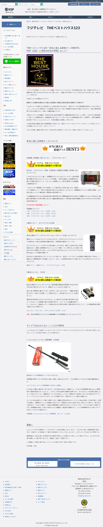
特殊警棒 (29, 414)
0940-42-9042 (41, 464)
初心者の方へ (9, 41)
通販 (31, 17)
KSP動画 (6, 253)
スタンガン (30, 310)
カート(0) (95, 4)
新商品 (7, 97)
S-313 (45, 285)
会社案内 (91, 17)
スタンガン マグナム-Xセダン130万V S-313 (50, 310)
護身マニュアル (8, 256)
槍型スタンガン (9, 91)
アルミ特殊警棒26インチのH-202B (43, 375)
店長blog (9, 123)
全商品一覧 (8, 101)
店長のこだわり (9, 120)
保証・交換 (8, 226)
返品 (6, 229)
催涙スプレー (31, 265)
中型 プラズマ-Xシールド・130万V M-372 (41, 213)
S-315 (76, 314)
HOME (7, 481)
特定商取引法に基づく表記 (13, 487)
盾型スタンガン (9, 88)
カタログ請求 (9, 232)
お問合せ (8, 50)
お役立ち (51, 17)
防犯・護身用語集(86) (11, 136)
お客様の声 (8, 502)
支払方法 (7, 216)
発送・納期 (8, 223)
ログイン (84, 4)
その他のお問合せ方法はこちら (84, 464)
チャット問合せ (12, 61)
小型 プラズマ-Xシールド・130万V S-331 (41, 211)
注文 (6, 207)
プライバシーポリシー (12, 508)
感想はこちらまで (10, 517)
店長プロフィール (10, 116)
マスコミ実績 (9, 113)
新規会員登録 (73, 4)
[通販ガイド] (12, 24)
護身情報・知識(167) (11, 129)
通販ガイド (8, 203)
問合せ (7, 496)
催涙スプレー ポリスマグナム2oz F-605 (51, 265)
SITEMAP (8, 511)
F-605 (71, 235)
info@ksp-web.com (84, 496)
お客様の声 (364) (10, 110)
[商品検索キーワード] (8, 4)
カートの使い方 (9, 210)
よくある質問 (9, 47)
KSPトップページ (49, 126)
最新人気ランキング (10, 259)
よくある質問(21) (10, 132)
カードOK (8, 219)
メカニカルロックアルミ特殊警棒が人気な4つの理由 (44, 385)
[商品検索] (16, 4)
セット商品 (10, 85)
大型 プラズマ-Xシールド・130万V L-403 (41, 216)
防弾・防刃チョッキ (11, 94)
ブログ (71, 17)
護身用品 (11, 17)
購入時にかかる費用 (11, 213)
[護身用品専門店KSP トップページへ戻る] (9, 10)
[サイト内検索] (41, 4)
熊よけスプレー (9, 81)
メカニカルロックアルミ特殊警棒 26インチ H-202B (52, 414)
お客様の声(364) (10, 44)
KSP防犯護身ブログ (11, 126)
